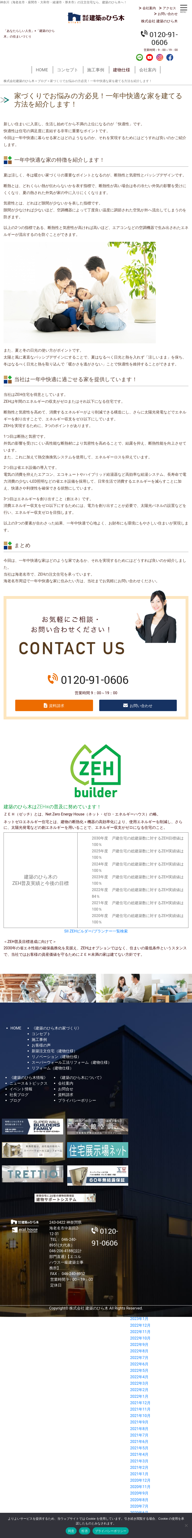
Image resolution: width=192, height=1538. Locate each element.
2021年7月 (139, 1435)
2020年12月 (140, 1480)
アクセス (169, 8)
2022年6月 (139, 1364)
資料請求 (56, 706)
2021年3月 (139, 1461)
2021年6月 (139, 1441)
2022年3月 (139, 1383)
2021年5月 (139, 1448)
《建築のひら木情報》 (29, 1077)
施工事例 (95, 69)
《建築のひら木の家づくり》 (56, 1028)
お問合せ (65, 1089)
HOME (42, 69)
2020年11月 (140, 1487)
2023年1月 (139, 1318)
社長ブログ (19, 1094)
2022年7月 (139, 1357)
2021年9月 (139, 1422)
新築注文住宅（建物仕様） (54, 1051)
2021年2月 (139, 1467)
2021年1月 (139, 1474)
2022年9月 (139, 1344)
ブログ (15, 1100)
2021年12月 (140, 1403)
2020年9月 (139, 1493)
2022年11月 (140, 1331)
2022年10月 (140, 1338)
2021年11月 (140, 1409)
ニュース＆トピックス (29, 1083)
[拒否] (186, 1525)
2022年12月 (140, 1325)
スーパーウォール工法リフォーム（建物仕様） (72, 1062)
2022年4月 (139, 1377)
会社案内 (149, 8)
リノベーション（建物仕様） (56, 1056)
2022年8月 (139, 1351)
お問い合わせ (168, 14)
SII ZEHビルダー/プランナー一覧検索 (96, 931)
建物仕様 (121, 69)
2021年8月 (139, 1428)
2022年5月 (139, 1370)
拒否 (84, 1531)
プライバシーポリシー (77, 1100)
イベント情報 (21, 1089)
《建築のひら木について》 (81, 1077)
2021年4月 (139, 1454)
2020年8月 (139, 1500)
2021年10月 (140, 1415)
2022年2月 (139, 1390)
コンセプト (67, 69)
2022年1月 (139, 1396)
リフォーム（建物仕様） (53, 1068)
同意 (71, 1531)
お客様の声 (41, 1045)
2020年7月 (139, 1506)
